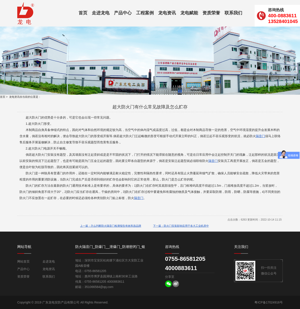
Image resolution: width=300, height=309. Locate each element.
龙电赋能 (189, 12)
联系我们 (233, 12)
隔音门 (260, 136)
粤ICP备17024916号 (268, 302)
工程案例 (145, 12)
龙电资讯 (167, 12)
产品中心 (123, 12)
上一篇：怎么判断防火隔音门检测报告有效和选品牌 (110, 225)
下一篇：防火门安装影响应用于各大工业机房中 (181, 225)
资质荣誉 (211, 12)
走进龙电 (101, 12)
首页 (83, 12)
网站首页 (23, 261)
